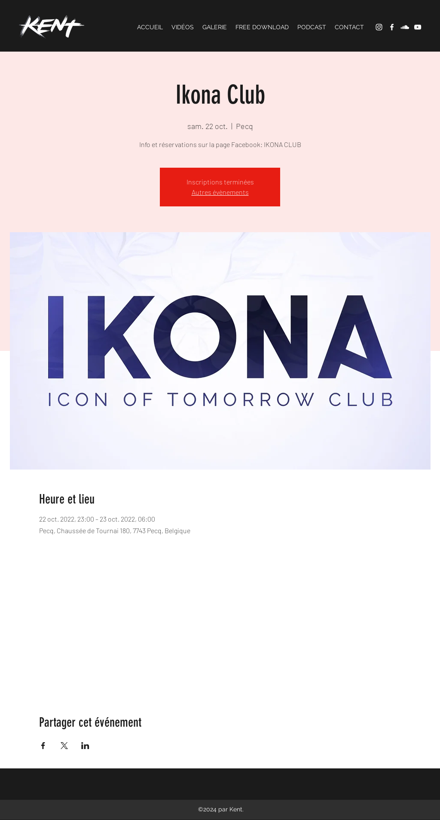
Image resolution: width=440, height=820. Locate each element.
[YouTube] (417, 27)
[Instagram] (379, 27)
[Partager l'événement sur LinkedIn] (85, 745)
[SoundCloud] (404, 27)
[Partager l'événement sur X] (64, 745)
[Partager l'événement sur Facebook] (43, 745)
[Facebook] (392, 27)
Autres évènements (220, 192)
